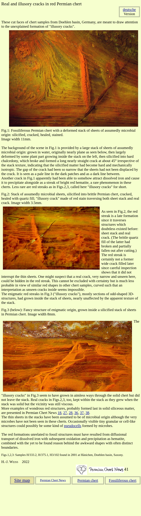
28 (70, 413)
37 (82, 413)
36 (76, 413)
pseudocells (72, 426)
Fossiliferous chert (122, 480)
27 (65, 413)
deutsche (129, 9)
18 (59, 413)
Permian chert (87, 480)
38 (87, 413)
